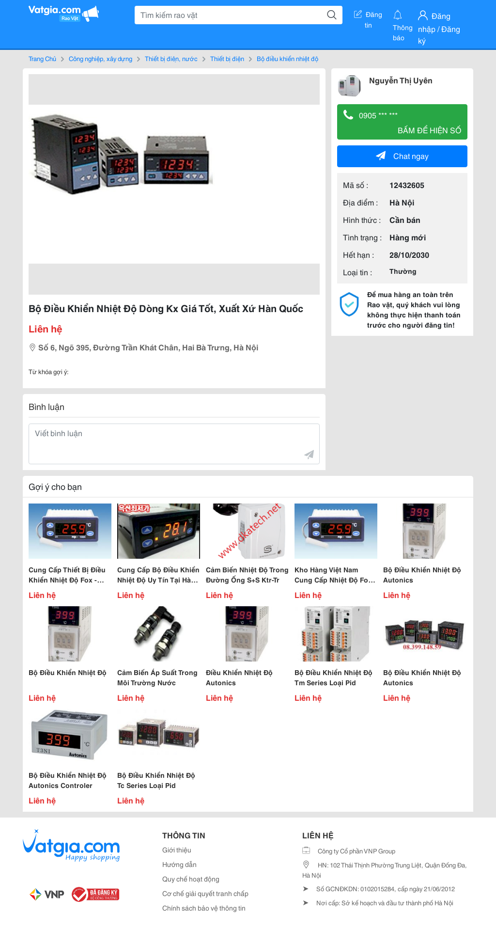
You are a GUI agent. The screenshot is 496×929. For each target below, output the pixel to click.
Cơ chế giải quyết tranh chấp (205, 893)
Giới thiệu (176, 849)
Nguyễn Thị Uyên (401, 79)
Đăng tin (368, 16)
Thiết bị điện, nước (171, 58)
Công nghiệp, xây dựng (100, 58)
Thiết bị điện (227, 58)
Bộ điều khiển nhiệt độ (287, 58)
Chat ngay (402, 155)
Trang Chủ (42, 58)
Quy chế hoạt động (190, 878)
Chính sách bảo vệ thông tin (204, 908)
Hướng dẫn (179, 864)
